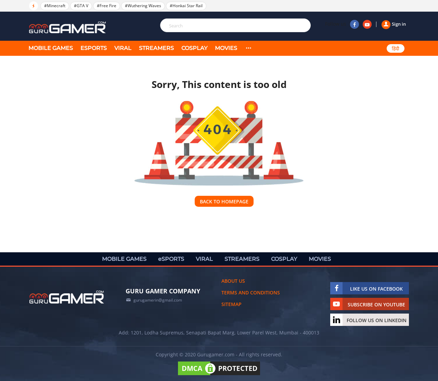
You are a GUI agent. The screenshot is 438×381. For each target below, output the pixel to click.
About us (233, 281)
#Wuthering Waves (143, 6)
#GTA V (81, 6)
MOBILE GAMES (50, 48)
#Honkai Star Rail (186, 6)
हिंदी (395, 49)
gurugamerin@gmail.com (157, 300)
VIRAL (122, 48)
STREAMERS (156, 48)
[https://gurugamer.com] (66, 297)
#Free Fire (106, 6)
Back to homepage (224, 201)
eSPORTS (93, 48)
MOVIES (226, 48)
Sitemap (231, 304)
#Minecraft (54, 6)
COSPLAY (194, 48)
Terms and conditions (250, 292)
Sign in (394, 24)
